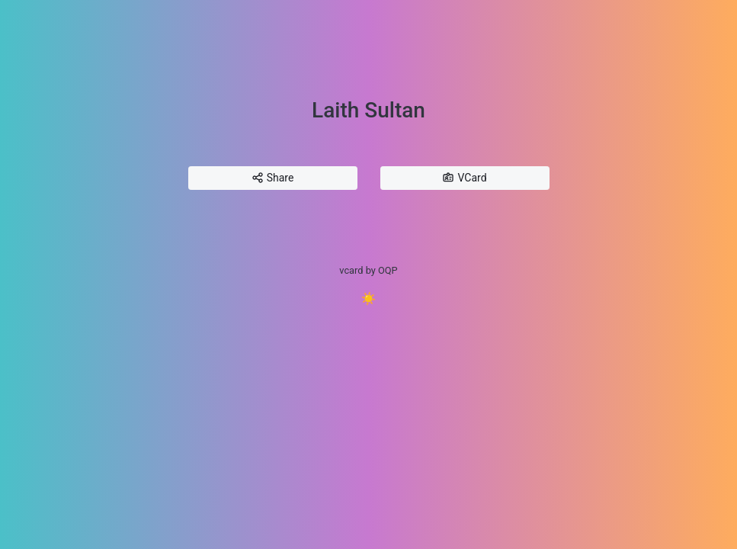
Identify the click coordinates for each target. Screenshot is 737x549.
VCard (464, 178)
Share (273, 178)
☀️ (369, 298)
